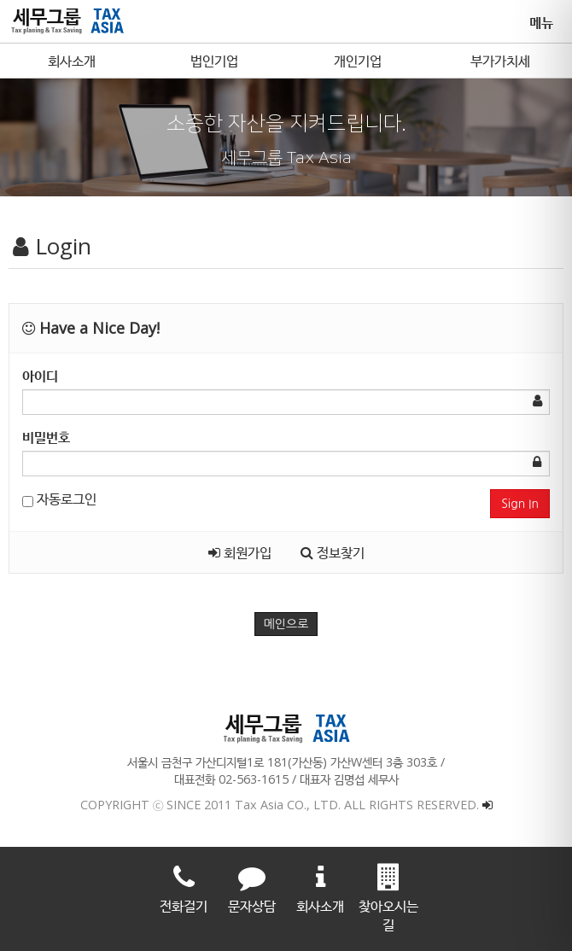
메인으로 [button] (286, 624)
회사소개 (72, 60)
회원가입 (239, 552)
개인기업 (358, 60)
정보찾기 (333, 552)
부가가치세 (500, 60)
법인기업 (214, 60)
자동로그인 (59, 498)
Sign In (520, 504)
